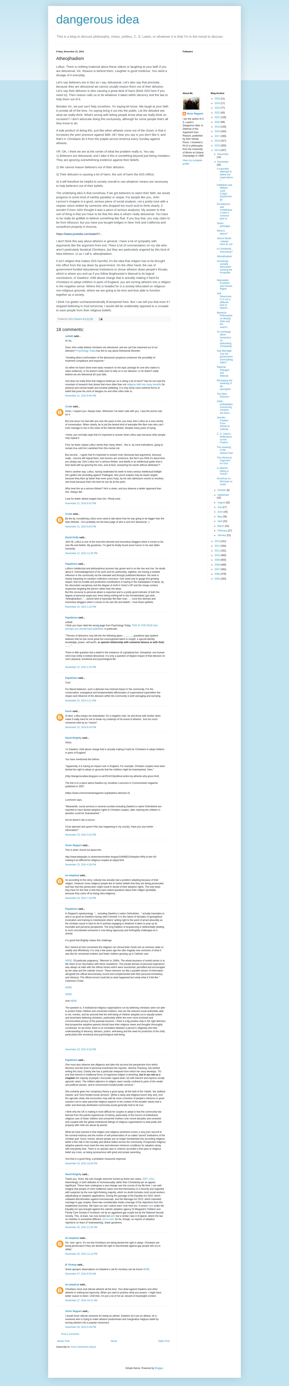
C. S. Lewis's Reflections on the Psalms (224, 438)
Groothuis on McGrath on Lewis (224, 481)
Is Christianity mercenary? (224, 250)
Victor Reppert (73, 845)
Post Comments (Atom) (83, 1347)
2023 (218, 107)
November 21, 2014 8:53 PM (80, 526)
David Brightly (73, 738)
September (223, 495)
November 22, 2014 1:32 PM (80, 606)
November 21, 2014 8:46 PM (80, 395)
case (150, 1205)
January (222, 535)
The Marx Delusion (223, 395)
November (222, 161)
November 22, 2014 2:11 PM (80, 700)
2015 (218, 145)
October (222, 490)
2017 (218, 136)
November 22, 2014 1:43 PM (80, 667)
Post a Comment (70, 1334)
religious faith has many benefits (144, 384)
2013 (218, 541)
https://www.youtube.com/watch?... (79, 234)
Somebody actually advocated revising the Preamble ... (224, 268)
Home (114, 1341)
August (221, 502)
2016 (218, 140)
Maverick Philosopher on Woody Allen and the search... (224, 320)
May (220, 516)
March (221, 526)
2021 (218, 117)
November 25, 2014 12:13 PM (81, 1253)
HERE (68, 960)
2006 (218, 574)
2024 (218, 103)
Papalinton (71, 563)
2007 (145, 1179)
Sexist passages (223, 225)
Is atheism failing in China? (223, 471)
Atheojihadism (224, 256)
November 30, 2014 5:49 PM (80, 1327)
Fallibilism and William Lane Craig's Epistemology (224, 192)
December (222, 154)
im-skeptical (72, 875)
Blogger (159, 1368)
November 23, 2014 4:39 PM (80, 864)
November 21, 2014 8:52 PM (80, 503)
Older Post (164, 1341)
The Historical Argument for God (224, 460)
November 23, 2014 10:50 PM (81, 1163)
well (112, 1216)
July (219, 507)
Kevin (68, 711)
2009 (218, 559)
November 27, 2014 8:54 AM (80, 1273)
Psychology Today (86, 350)
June (220, 511)
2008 (218, 564)
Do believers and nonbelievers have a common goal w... (224, 211)
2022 (218, 112)
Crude (68, 406)
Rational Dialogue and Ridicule (223, 371)
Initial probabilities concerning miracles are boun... (225, 407)
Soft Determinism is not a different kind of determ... (224, 300)
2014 (218, 150)
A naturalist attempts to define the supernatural (225, 174)
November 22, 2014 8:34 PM (80, 727)
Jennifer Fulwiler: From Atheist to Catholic (223, 423)
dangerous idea (97, 19)
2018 (218, 131)
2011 (152, 1179)
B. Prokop (71, 1264)
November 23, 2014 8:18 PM (80, 1049)
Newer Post (63, 1341)
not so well (108, 1219)
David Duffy (72, 537)
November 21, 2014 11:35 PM (81, 553)
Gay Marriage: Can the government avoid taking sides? (225, 356)
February (222, 530)
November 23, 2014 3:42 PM (80, 834)
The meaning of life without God (225, 450)
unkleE (69, 336)
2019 (218, 126)
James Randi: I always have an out (224, 241)
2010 (218, 555)
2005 (218, 578)
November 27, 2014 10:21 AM (81, 1300)
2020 (218, 122)
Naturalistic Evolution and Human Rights (224, 284)
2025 (218, 98)
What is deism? (222, 232)
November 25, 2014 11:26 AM (81, 1227)
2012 (218, 545)
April (220, 521)
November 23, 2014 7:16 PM (80, 898)
